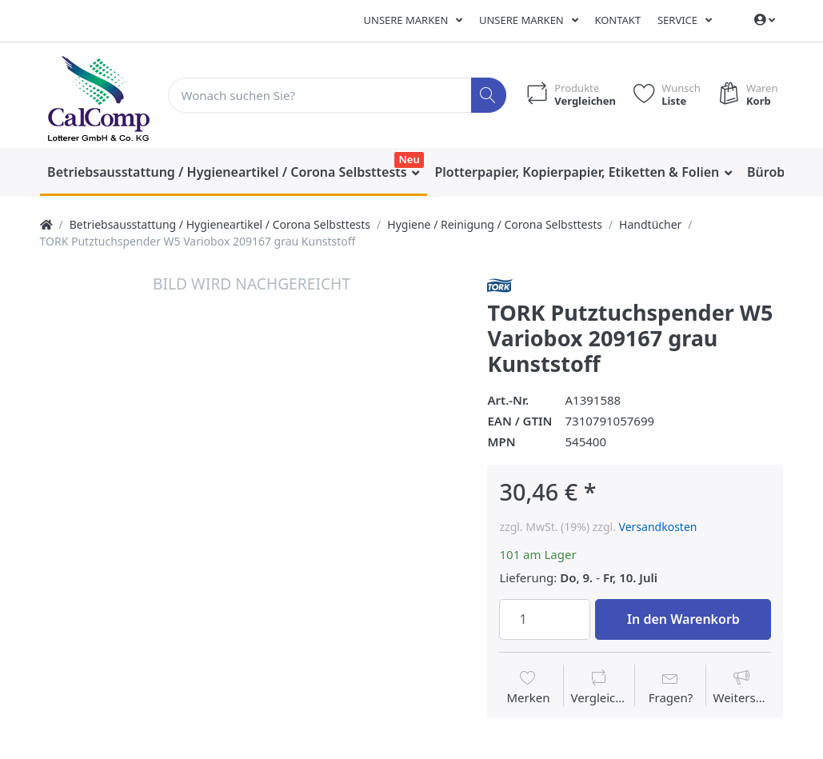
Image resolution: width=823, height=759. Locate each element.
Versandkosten (658, 526)
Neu (409, 159)
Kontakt (617, 20)
